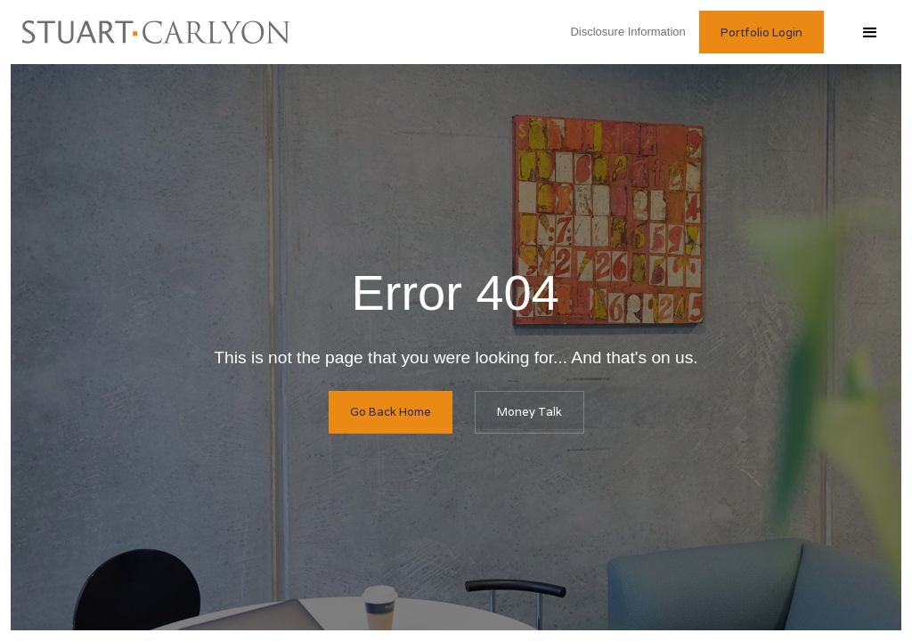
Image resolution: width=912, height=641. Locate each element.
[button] (869, 32)
